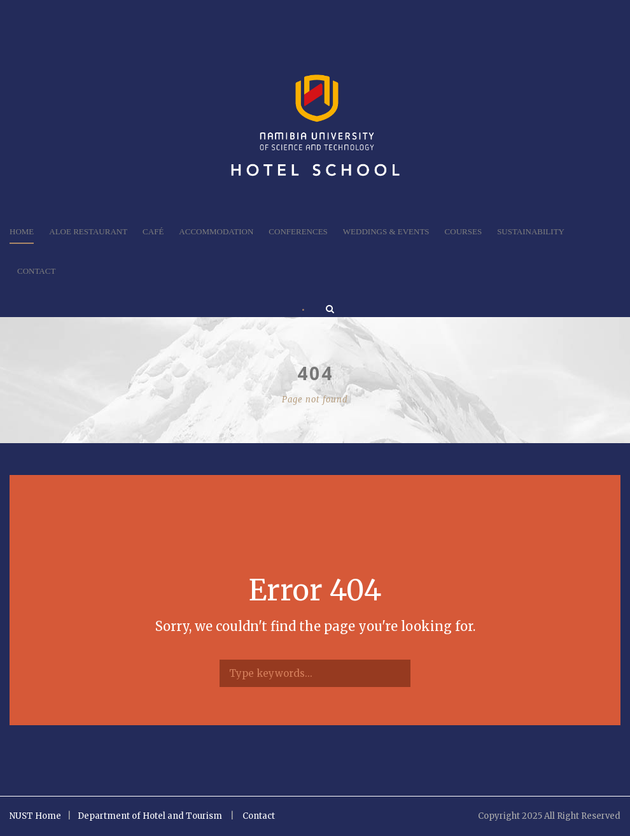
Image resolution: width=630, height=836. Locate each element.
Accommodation (216, 231)
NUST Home (35, 816)
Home (22, 231)
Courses (463, 231)
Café (153, 231)
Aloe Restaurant (88, 231)
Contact (36, 271)
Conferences (298, 231)
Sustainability (530, 231)
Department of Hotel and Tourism (150, 816)
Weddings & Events (386, 231)
